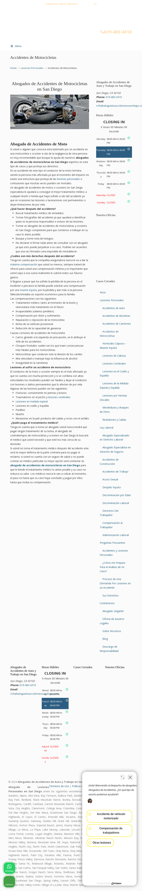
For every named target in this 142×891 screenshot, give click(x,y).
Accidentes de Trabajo (115, 471)
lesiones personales (68, 179)
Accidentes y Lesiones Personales (114, 553)
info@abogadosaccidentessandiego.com (71, 9)
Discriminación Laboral (115, 503)
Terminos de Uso (59, 786)
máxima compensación (23, 264)
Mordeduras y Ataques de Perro (114, 409)
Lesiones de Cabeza (114, 355)
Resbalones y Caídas (114, 419)
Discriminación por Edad (116, 495)
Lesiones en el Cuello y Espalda (114, 373)
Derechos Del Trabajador (109, 513)
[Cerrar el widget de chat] (130, 777)
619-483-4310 (86, 4)
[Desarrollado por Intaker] (111, 883)
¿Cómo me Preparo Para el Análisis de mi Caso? (112, 567)
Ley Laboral (106, 427)
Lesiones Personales (32, 68)
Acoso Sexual (110, 479)
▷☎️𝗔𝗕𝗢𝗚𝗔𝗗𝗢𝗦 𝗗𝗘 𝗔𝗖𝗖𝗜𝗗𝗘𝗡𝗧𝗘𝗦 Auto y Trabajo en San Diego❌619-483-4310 (74, 28)
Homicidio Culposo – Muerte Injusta (113, 345)
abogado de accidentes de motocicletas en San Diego (45, 465)
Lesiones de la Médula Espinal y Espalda (114, 385)
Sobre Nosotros (111, 631)
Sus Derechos (110, 595)
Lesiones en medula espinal (32, 401)
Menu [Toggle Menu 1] (16, 46)
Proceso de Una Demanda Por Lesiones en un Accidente (115, 583)
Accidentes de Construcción (109, 462)
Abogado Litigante (113, 611)
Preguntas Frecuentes (112, 542)
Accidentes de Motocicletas (109, 333)
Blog (105, 638)
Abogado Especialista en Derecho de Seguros (115, 449)
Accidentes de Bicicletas (116, 315)
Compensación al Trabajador (111, 525)
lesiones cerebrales (59, 397)
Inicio (103, 292)
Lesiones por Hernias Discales (113, 398)
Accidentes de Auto (113, 308)
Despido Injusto (111, 487)
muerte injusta (28, 290)
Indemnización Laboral (115, 535)
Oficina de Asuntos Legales (112, 621)
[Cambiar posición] (123, 777)
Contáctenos (107, 603)
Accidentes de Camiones (116, 323)
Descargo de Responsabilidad (109, 649)
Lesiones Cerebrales (114, 363)
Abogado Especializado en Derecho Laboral (114, 437)
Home (13, 68)
